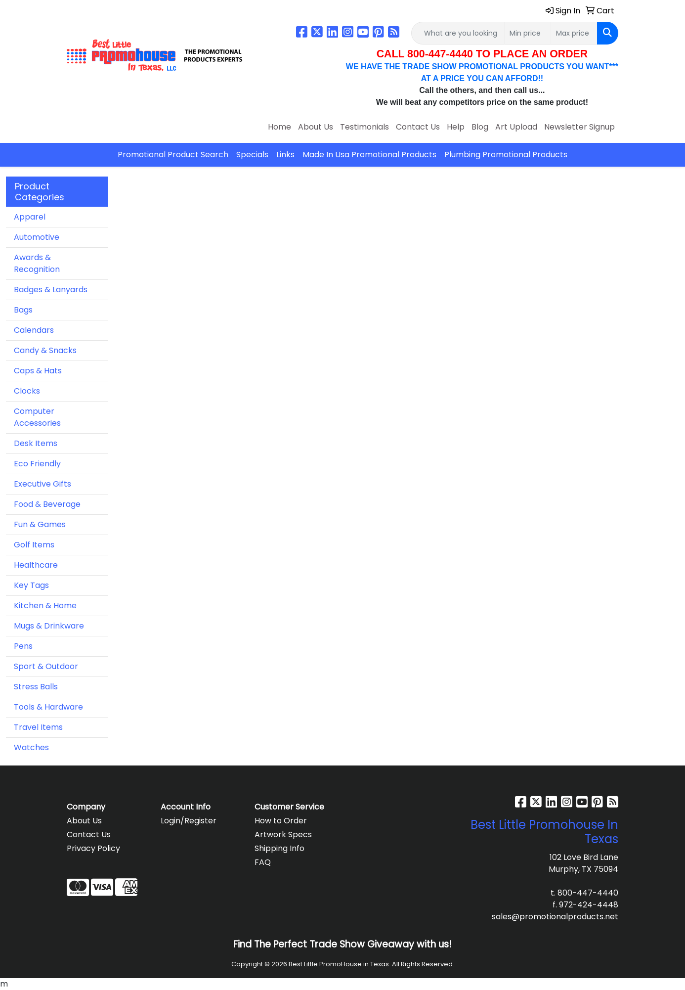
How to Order (281, 820)
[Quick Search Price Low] (527, 33)
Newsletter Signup (579, 127)
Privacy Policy (93, 848)
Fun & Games (40, 524)
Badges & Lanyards (50, 289)
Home (279, 127)
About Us (315, 127)
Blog (479, 127)
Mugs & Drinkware (49, 625)
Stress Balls (36, 686)
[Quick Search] (458, 33)
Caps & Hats (38, 370)
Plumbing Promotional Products (505, 154)
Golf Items (34, 544)
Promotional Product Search (173, 154)
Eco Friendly (37, 463)
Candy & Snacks (45, 350)
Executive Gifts (42, 484)
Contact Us (418, 127)
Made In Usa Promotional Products (369, 154)
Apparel (29, 217)
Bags (23, 309)
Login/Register (188, 820)
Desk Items (35, 443)
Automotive (36, 237)
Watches (31, 747)
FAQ (263, 862)
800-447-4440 (587, 893)
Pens (23, 646)
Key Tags (31, 585)
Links (285, 154)
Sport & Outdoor (46, 666)
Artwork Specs (283, 834)
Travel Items (38, 727)
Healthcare (36, 565)
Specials (252, 154)
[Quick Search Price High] (574, 33)
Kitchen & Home (45, 605)
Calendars (34, 330)
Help (456, 127)
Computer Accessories (37, 417)
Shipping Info (279, 848)
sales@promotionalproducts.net (555, 916)
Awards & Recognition (37, 263)
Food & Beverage (47, 504)
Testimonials (364, 127)
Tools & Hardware (48, 707)
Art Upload (516, 127)
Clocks (27, 391)
